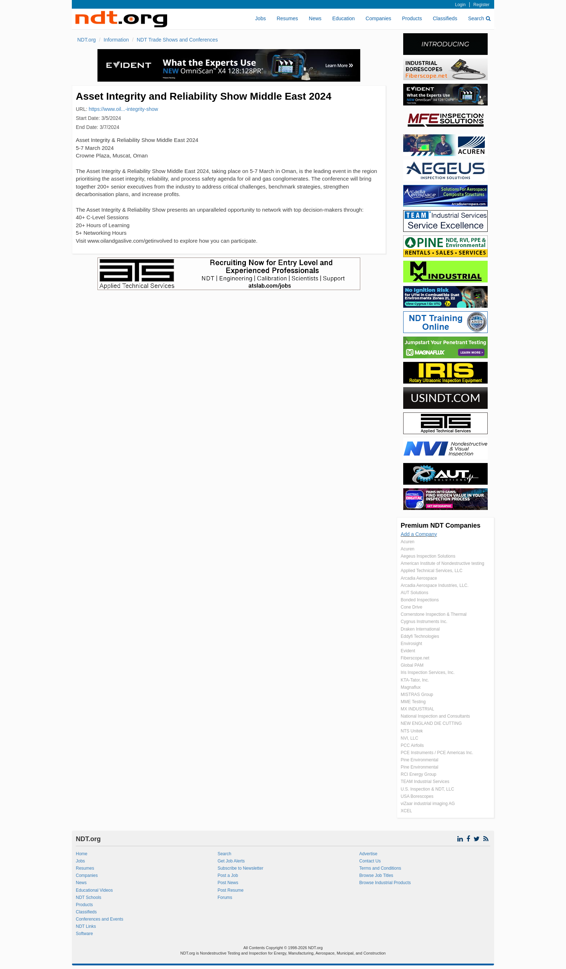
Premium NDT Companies (440, 525)
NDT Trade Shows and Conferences (177, 40)
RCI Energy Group (418, 774)
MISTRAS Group (417, 694)
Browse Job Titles (376, 875)
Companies (378, 18)
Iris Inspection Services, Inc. (427, 672)
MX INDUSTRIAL (417, 708)
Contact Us (369, 861)
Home (81, 853)
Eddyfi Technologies (420, 636)
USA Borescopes (417, 796)
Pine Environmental (419, 759)
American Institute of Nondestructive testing (442, 563)
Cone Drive (411, 607)
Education (343, 18)
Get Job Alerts (231, 861)
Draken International (420, 629)
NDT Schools (88, 897)
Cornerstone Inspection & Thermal (434, 614)
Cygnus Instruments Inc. (424, 621)
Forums (225, 897)
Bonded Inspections (420, 599)
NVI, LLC (409, 738)
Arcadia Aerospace (419, 578)
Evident (408, 650)
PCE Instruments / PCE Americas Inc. (437, 752)
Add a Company (419, 534)
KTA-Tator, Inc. (415, 680)
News (315, 18)
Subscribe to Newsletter (241, 868)
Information (116, 40)
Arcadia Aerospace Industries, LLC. (435, 585)
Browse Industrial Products (385, 882)
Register (481, 4)
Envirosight (411, 643)
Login (460, 4)
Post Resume (231, 890)
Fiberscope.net (415, 658)
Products (412, 18)
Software (84, 933)
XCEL (406, 810)
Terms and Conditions (380, 868)
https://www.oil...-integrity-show (123, 109)
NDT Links (86, 926)
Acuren (407, 541)
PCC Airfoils (412, 745)
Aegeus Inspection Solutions (428, 556)
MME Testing (413, 701)
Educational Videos (94, 890)
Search (479, 18)
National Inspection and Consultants (435, 716)
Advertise (368, 853)
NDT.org (86, 40)
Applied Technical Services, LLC (431, 570)
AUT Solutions (414, 592)
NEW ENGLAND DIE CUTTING (431, 723)
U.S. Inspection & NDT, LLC (427, 789)
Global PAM (412, 665)
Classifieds (445, 18)
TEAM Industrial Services (425, 781)
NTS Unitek (412, 731)
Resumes (287, 18)
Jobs (260, 18)
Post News (228, 882)
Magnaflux (411, 687)
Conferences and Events (99, 919)
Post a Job (228, 875)
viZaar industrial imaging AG (428, 803)
